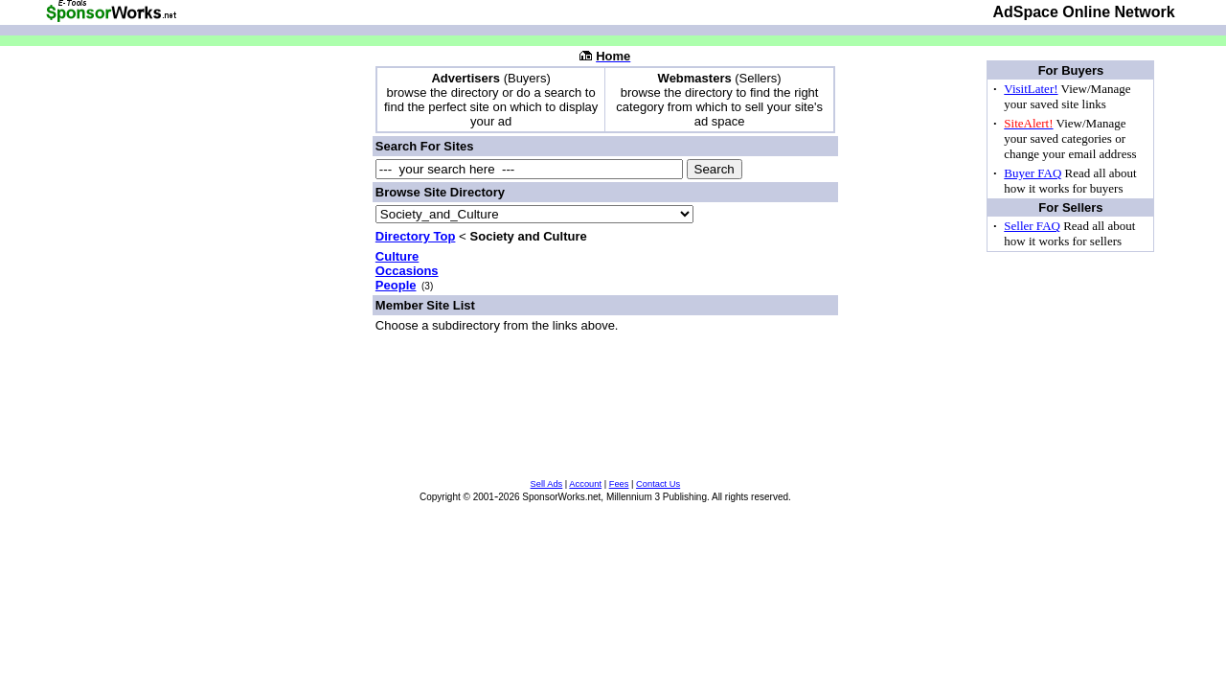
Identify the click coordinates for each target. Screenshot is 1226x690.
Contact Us (658, 484)
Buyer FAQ (1032, 173)
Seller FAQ (1032, 225)
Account (585, 484)
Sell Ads (547, 484)
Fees (619, 484)
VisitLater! (1030, 88)
